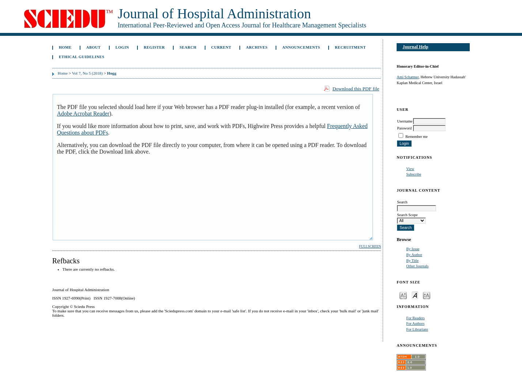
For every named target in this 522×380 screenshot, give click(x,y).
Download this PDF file (355, 88)
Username (404, 121)
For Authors (415, 323)
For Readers (415, 318)
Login (122, 47)
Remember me (416, 137)
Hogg (111, 73)
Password (404, 128)
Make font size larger (426, 295)
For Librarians (417, 329)
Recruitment (350, 47)
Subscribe (413, 174)
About (93, 47)
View (410, 169)
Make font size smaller (403, 295)
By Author (414, 255)
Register (154, 47)
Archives (257, 47)
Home (65, 47)
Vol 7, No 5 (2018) (87, 73)
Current (221, 47)
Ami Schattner (408, 77)
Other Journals (417, 266)
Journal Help (415, 46)
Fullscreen (370, 246)
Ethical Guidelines (82, 57)
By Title (412, 261)
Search (187, 47)
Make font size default (415, 295)
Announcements (301, 47)
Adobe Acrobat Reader (83, 113)
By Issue (412, 249)
